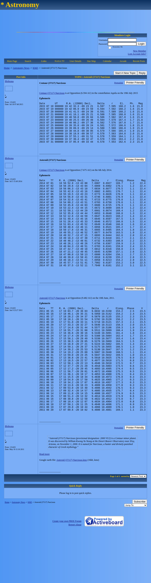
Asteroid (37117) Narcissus (52, 325)
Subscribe (139, 551)
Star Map (91, 61)
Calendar (107, 61)
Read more (44, 504)
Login (141, 43)
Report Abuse (74, 574)
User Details (75, 61)
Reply (142, 73)
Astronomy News (21, 68)
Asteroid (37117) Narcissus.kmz (71, 510)
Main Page (12, 61)
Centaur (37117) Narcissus (51, 93)
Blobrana (9, 81)
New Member (139, 51)
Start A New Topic (125, 73)
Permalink (118, 82)
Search (28, 61)
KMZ (35, 68)
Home (7, 68)
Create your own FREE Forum (66, 571)
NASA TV (60, 61)
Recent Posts (139, 61)
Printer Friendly (135, 82)
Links (43, 61)
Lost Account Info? (137, 54)
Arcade (123, 61)
